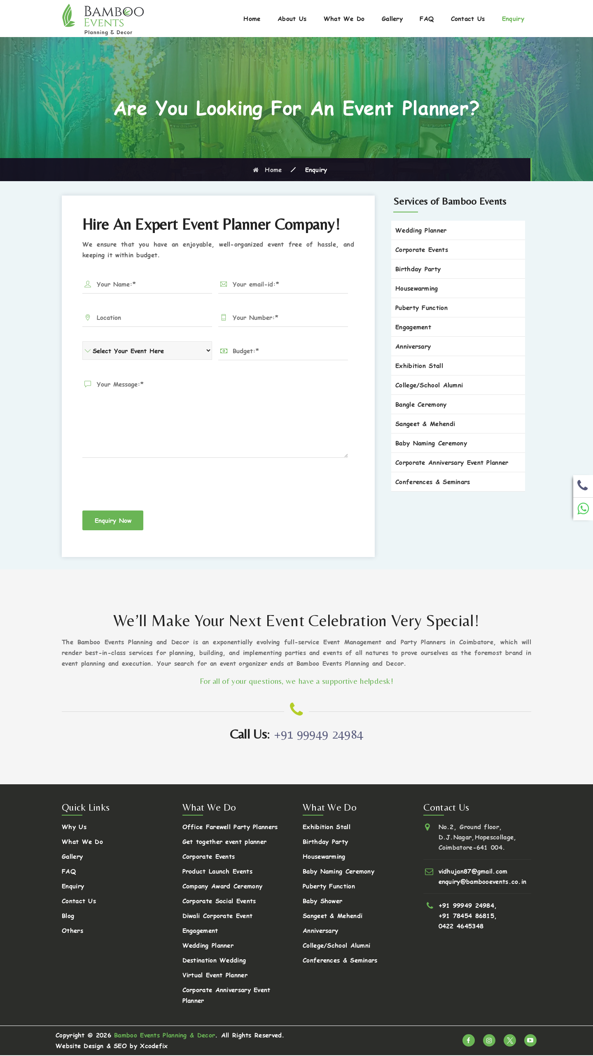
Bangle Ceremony (421, 404)
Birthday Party (418, 268)
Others (72, 931)
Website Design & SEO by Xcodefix (112, 1046)
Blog (68, 916)
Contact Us (468, 18)
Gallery (392, 18)
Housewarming (416, 288)
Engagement (413, 326)
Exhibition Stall (419, 365)
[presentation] (145, 486)
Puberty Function (421, 307)
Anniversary (413, 346)
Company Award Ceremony (222, 886)
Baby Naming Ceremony (431, 442)
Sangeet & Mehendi (425, 423)
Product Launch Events (217, 871)
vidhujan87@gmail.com (473, 871)
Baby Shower (322, 901)
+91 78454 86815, (468, 916)
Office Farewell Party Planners (230, 827)
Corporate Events (421, 249)
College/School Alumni (429, 384)
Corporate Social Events (219, 901)
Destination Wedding (214, 960)
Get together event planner (224, 842)
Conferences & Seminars (432, 481)
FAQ (427, 18)
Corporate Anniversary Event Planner (452, 462)
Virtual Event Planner (214, 975)
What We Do (344, 18)
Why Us (74, 827)
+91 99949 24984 (318, 734)
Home (251, 18)
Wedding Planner (421, 230)
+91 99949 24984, (468, 906)
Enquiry (513, 18)
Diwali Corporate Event (217, 916)
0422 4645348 (461, 926)
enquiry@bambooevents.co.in (483, 882)
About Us (292, 18)
